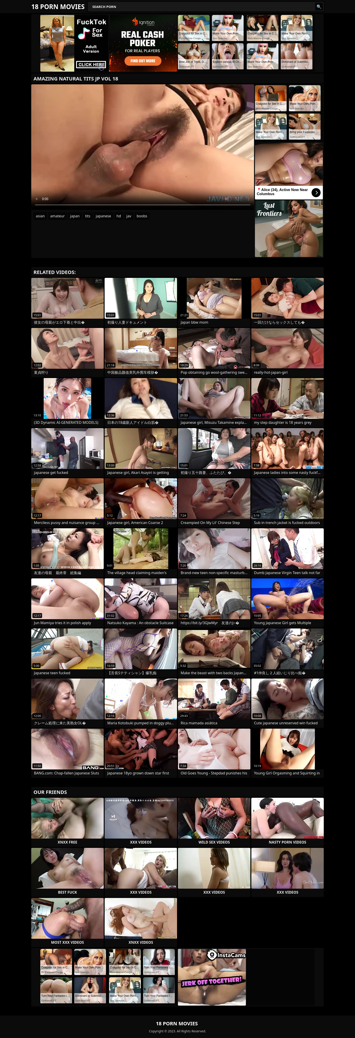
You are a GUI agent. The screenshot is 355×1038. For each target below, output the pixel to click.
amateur (57, 215)
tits (87, 215)
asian (40, 215)
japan (75, 215)
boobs (142, 215)
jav (128, 215)
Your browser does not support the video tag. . (142, 147)
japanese (103, 215)
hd (119, 215)
